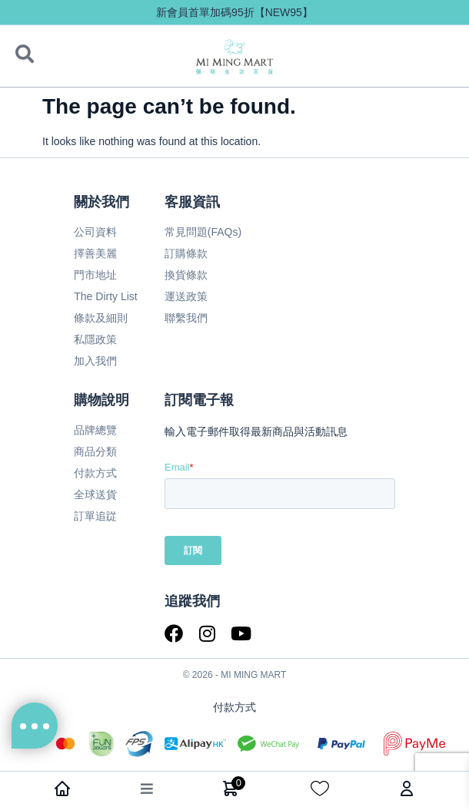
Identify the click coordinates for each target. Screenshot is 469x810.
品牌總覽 (95, 430)
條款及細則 (101, 318)
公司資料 (95, 232)
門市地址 (95, 275)
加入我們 (95, 361)
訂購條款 (186, 253)
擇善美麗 (95, 253)
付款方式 (95, 473)
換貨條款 (186, 275)
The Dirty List (105, 296)
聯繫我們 (186, 318)
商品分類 (95, 451)
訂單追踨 (95, 516)
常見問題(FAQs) (203, 232)
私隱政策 (95, 339)
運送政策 (186, 296)
